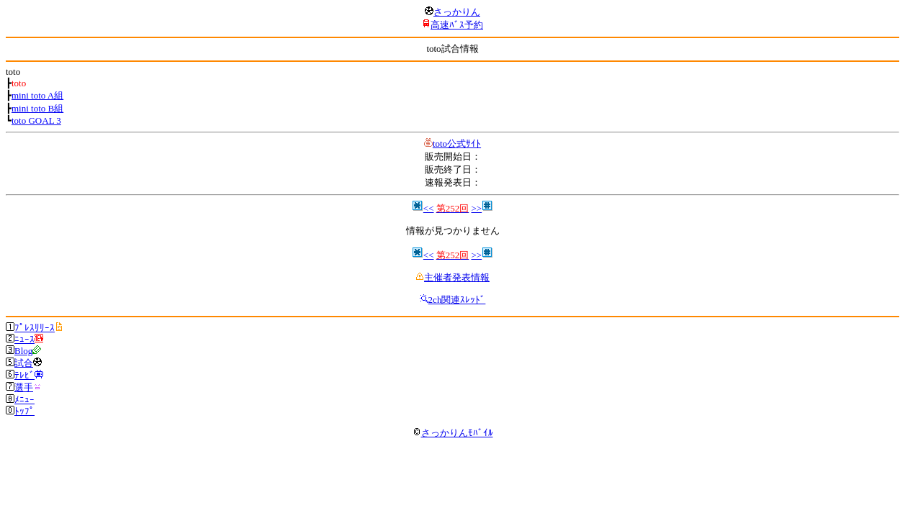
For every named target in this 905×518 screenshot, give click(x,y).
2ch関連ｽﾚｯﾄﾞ (457, 299)
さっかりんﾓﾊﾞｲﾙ (453, 432)
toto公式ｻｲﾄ (457, 143)
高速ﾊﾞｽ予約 (457, 24)
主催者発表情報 (457, 277)
